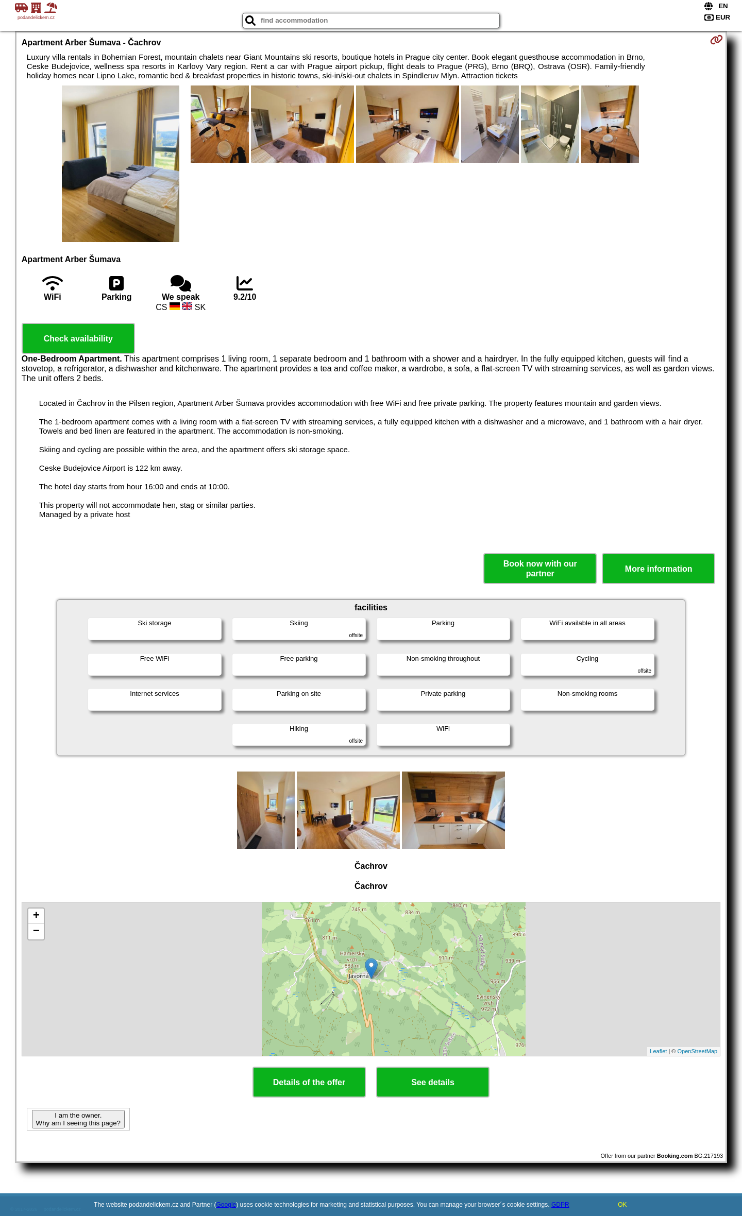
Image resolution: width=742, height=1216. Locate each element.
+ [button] (36, 916)
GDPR (560, 1204)
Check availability (78, 338)
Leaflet (658, 1051)
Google (226, 1204)
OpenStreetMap (698, 1051)
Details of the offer (309, 1082)
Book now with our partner (540, 568)
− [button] (36, 931)
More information (659, 568)
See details (432, 1082)
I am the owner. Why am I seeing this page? (78, 1119)
